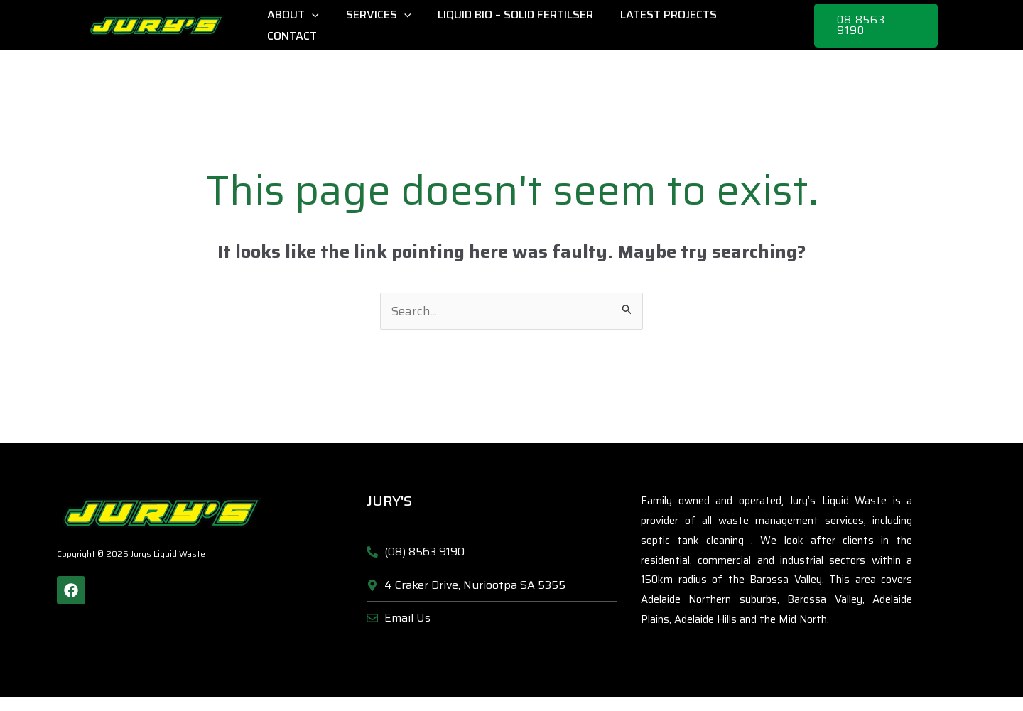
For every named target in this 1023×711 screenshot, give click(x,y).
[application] (322, 25)
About (304, 25)
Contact (762, 25)
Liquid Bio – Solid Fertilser (517, 25)
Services (384, 25)
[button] (875, 25)
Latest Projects (666, 25)
